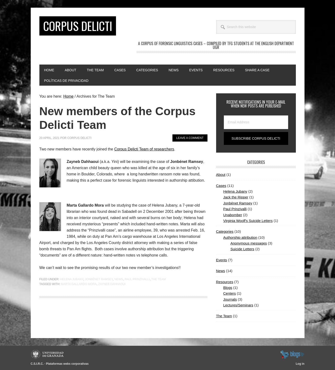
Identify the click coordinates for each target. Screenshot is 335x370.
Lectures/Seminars (238, 305)
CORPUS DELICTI (77, 25)
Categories (225, 231)
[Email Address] (256, 122)
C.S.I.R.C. (37, 363)
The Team (158, 279)
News (118, 279)
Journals (230, 299)
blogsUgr (292, 354)
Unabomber (232, 215)
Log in (300, 363)
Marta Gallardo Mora (79, 284)
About (220, 175)
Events (221, 260)
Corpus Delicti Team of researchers (144, 149)
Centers (229, 293)
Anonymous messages (249, 243)
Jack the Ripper (235, 197)
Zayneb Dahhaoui (112, 284)
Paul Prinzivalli (137, 279)
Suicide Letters (242, 249)
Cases (221, 186)
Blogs (227, 288)
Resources (224, 282)
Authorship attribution (240, 237)
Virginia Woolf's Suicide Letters (248, 221)
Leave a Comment (189, 138)
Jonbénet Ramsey (99, 279)
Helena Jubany (71, 279)
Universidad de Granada (48, 354)
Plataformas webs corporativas (67, 363)
